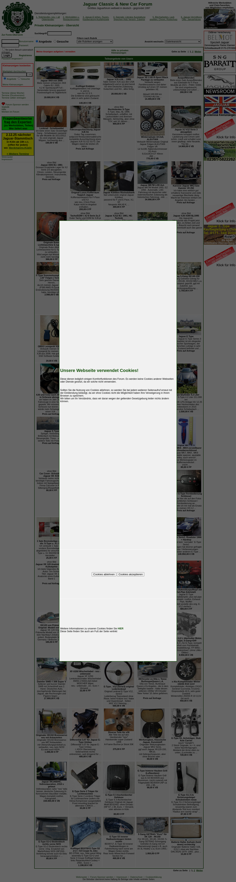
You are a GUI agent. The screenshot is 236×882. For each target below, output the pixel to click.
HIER (121, 628)
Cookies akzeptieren (131, 574)
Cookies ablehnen (104, 574)
